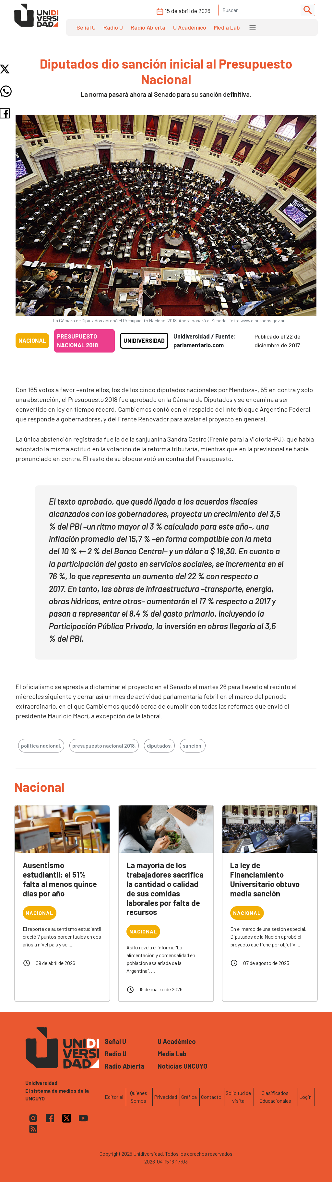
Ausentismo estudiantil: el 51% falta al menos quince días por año (60, 879)
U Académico (189, 27)
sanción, (193, 745)
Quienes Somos (138, 1097)
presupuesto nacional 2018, (104, 745)
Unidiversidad (144, 340)
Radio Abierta (148, 27)
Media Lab (227, 27)
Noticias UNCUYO (183, 1066)
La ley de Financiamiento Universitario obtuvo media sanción (265, 879)
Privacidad (165, 1097)
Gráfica (189, 1097)
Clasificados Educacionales (275, 1097)
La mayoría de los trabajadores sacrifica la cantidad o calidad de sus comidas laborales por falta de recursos (165, 888)
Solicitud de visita (238, 1097)
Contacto (211, 1097)
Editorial (114, 1097)
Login (305, 1097)
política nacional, (41, 745)
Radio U (113, 27)
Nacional (32, 340)
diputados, (159, 745)
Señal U (86, 27)
